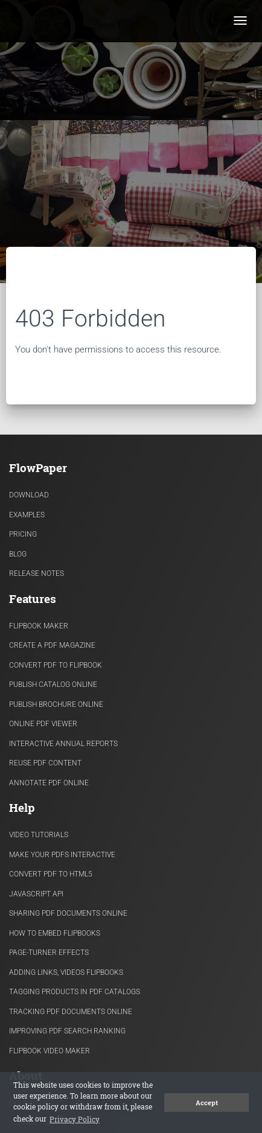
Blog (18, 554)
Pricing (23, 534)
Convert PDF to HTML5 (50, 874)
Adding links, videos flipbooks (66, 972)
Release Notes (36, 573)
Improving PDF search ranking (67, 1031)
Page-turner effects (49, 952)
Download (29, 495)
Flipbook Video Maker (49, 1051)
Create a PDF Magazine (52, 645)
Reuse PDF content (45, 763)
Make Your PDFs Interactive (62, 855)
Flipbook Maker (38, 626)
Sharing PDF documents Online (68, 913)
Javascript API (36, 894)
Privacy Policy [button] (75, 1119)
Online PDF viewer (43, 724)
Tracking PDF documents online (70, 1011)
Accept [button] (207, 1103)
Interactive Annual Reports (63, 743)
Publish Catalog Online (53, 684)
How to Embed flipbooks (54, 933)
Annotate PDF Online (49, 783)
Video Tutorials (38, 835)
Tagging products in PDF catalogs (74, 992)
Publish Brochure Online (56, 704)
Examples (27, 515)
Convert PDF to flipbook (55, 665)
